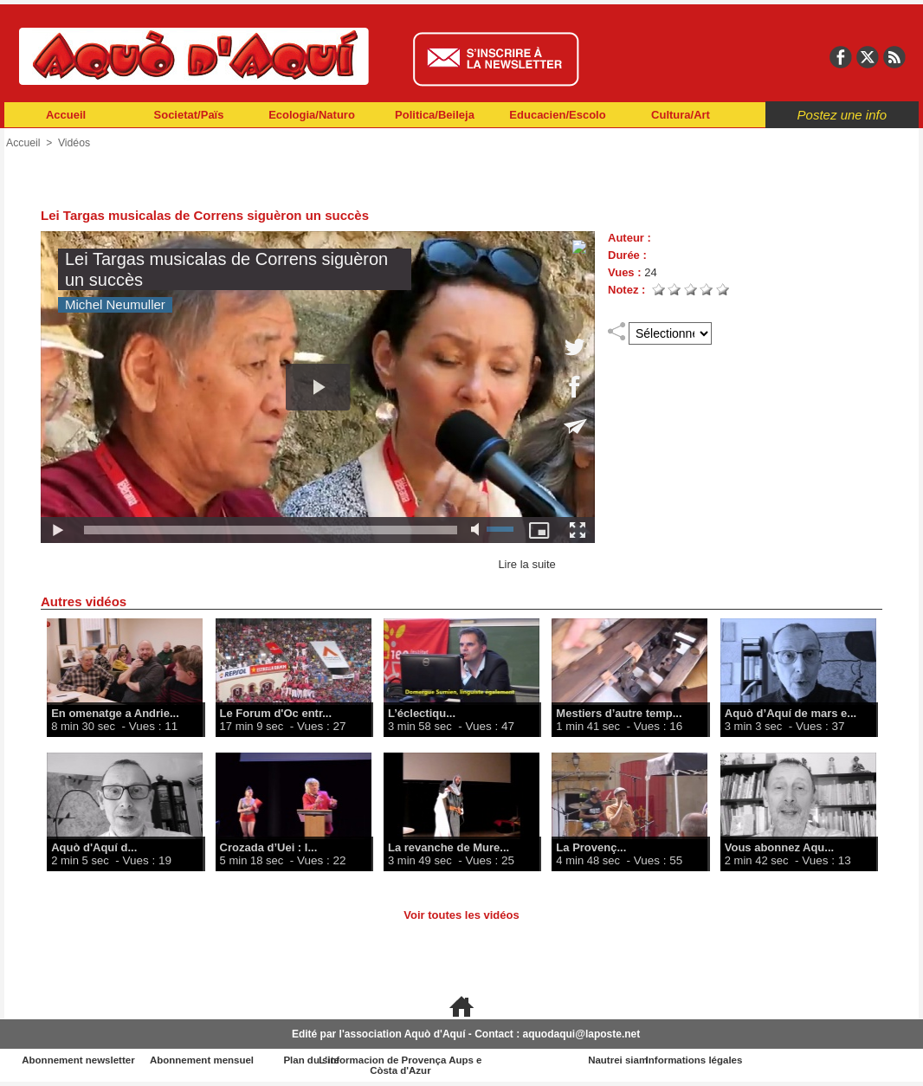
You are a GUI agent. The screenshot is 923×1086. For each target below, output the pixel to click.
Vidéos (72, 143)
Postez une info (842, 114)
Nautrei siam (690, 1060)
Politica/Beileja (434, 114)
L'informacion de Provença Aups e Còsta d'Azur (538, 1065)
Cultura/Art (680, 114)
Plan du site (385, 1060)
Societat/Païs (189, 114)
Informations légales (843, 1060)
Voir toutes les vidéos (461, 914)
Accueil (66, 114)
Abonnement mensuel (233, 1060)
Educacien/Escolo (557, 114)
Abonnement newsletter (81, 1060)
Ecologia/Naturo (311, 114)
